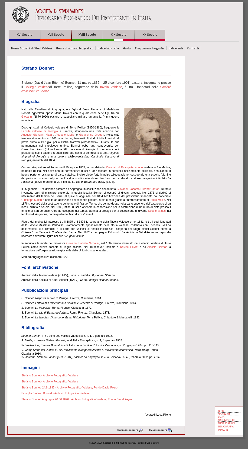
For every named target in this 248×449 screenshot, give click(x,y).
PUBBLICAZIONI (226, 423)
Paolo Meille (157, 200)
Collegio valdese (37, 87)
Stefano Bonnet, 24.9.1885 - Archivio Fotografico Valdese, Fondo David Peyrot (69, 387)
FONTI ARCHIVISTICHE (226, 418)
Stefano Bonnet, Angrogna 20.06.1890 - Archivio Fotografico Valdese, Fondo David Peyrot (77, 399)
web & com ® (153, 443)
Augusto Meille (65, 134)
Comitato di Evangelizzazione (124, 167)
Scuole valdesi (157, 210)
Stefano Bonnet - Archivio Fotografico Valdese (49, 375)
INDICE (221, 411)
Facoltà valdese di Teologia (39, 131)
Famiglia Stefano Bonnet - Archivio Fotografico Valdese (55, 393)
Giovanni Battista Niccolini (82, 243)
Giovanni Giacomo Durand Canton (138, 189)
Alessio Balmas (157, 247)
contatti (141, 443)
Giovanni (26, 116)
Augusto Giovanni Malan (37, 134)
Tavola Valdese (110, 87)
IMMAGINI (223, 430)
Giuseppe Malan (31, 200)
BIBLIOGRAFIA (226, 426)
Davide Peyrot (129, 247)
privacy (132, 443)
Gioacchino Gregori (91, 134)
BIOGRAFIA (224, 414)
